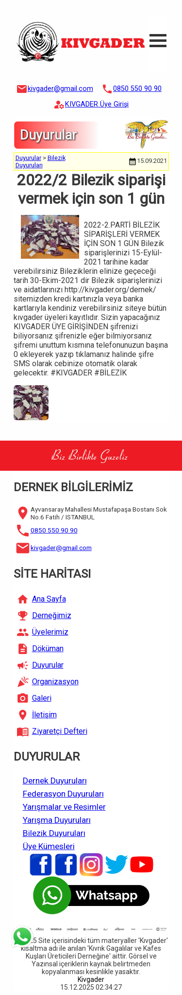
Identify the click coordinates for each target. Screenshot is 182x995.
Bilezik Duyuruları (41, 161)
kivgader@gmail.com (60, 89)
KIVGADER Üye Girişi (97, 104)
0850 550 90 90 (137, 89)
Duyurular (28, 157)
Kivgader (91, 979)
